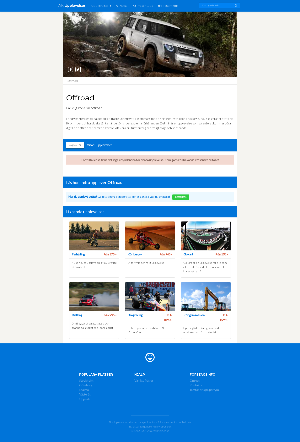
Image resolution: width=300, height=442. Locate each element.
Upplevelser (99, 6)
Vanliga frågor (143, 380)
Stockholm (86, 380)
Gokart (188, 254)
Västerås (85, 394)
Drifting (77, 315)
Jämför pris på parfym (204, 389)
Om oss (195, 380)
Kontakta (196, 385)
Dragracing (135, 315)
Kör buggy (135, 254)
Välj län (75, 145)
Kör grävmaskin (194, 315)
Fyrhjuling (78, 254)
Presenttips (143, 6)
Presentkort (168, 6)
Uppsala (84, 399)
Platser (122, 6)
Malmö (84, 389)
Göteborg (86, 385)
